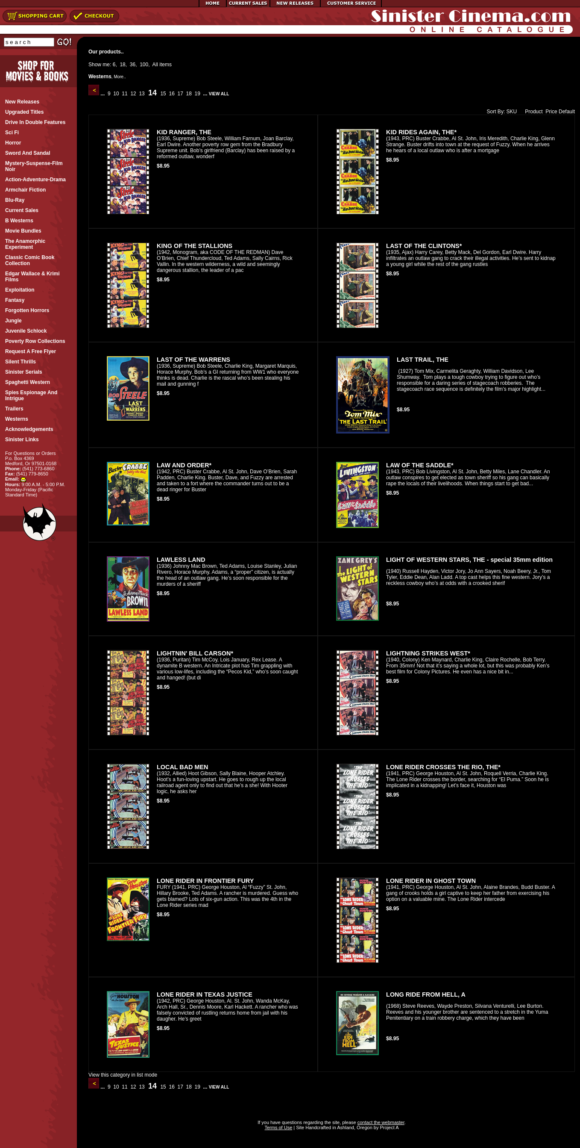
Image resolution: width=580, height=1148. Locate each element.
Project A (388, 1127)
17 (180, 94)
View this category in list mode (122, 1075)
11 (124, 94)
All (155, 65)
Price (551, 112)
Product (531, 112)
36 (132, 65)
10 (116, 94)
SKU (512, 112)
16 (171, 94)
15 (163, 94)
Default (567, 112)
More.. (120, 76)
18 (122, 65)
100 (144, 65)
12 (133, 94)
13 (142, 94)
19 (197, 94)
